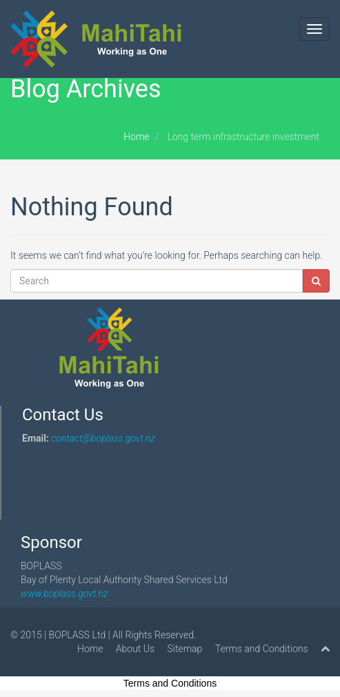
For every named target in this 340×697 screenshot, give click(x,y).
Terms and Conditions (261, 648)
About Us (135, 648)
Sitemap (185, 648)
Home (136, 136)
